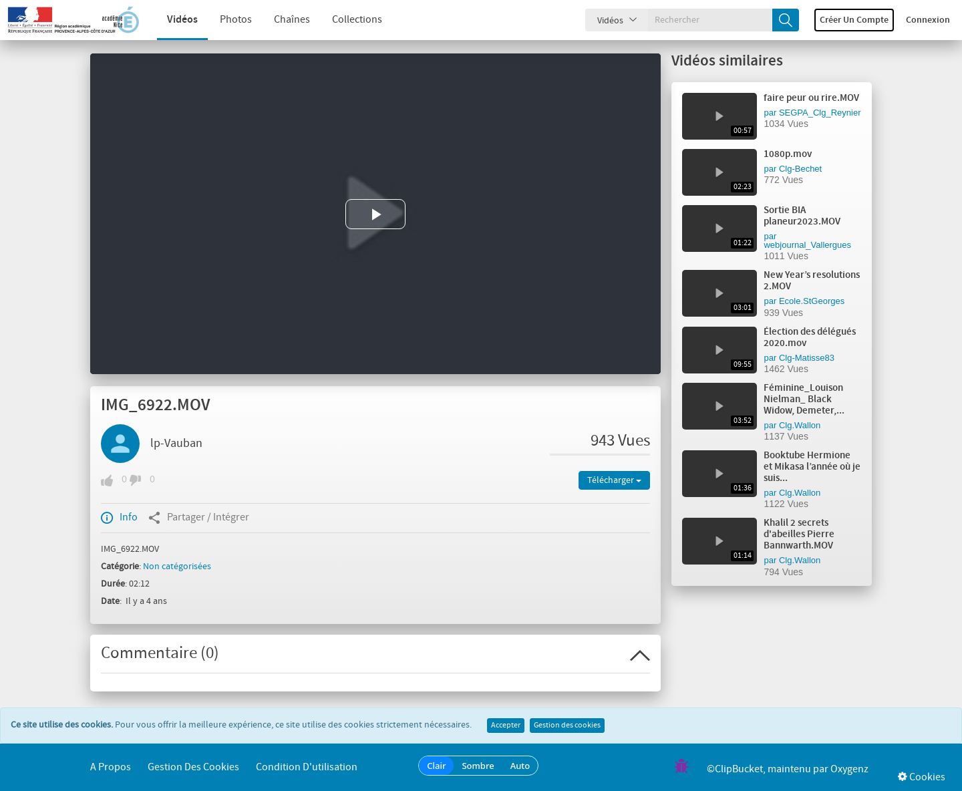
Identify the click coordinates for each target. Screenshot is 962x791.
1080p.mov (788, 154)
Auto (520, 766)
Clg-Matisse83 (806, 358)
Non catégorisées (177, 567)
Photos (226, 20)
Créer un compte (854, 20)
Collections (347, 20)
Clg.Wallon (799, 425)
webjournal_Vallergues (807, 245)
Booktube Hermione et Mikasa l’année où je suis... (812, 467)
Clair (436, 766)
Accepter (505, 725)
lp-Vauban (176, 444)
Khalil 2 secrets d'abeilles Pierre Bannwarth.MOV (799, 534)
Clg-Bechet (800, 169)
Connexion (928, 20)
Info (119, 517)
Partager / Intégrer (198, 517)
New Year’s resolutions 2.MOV (812, 281)
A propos (110, 767)
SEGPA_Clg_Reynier (820, 113)
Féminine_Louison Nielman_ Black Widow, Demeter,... (804, 399)
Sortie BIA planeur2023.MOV (802, 216)
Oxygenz (849, 769)
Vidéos (172, 20)
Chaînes (282, 20)
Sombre (478, 766)
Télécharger (614, 480)
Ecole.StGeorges (811, 301)
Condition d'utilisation (306, 767)
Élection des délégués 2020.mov (810, 337)
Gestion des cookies (567, 725)
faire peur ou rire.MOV (811, 98)
